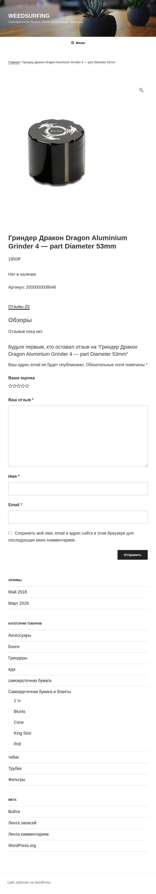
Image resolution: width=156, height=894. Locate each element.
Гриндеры (17, 658)
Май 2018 (17, 592)
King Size (22, 733)
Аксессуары (19, 635)
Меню (78, 43)
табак (13, 757)
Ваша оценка (21, 378)
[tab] (19, 306)
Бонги (13, 646)
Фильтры (16, 779)
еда (11, 669)
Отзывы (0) (19, 306)
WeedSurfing (29, 16)
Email (15, 504)
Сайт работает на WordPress (28, 882)
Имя (14, 476)
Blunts (19, 711)
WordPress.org (22, 845)
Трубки (14, 768)
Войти (14, 811)
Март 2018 (18, 603)
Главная (14, 62)
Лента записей (22, 823)
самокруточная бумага (29, 680)
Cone (19, 722)
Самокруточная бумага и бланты (39, 691)
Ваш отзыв (21, 400)
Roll (17, 744)
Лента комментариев (28, 834)
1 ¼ (17, 700)
